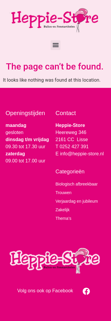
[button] (55, 45)
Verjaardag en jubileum (77, 201)
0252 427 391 (74, 146)
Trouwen (64, 192)
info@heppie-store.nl (82, 153)
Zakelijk (63, 209)
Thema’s (63, 218)
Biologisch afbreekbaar (77, 184)
